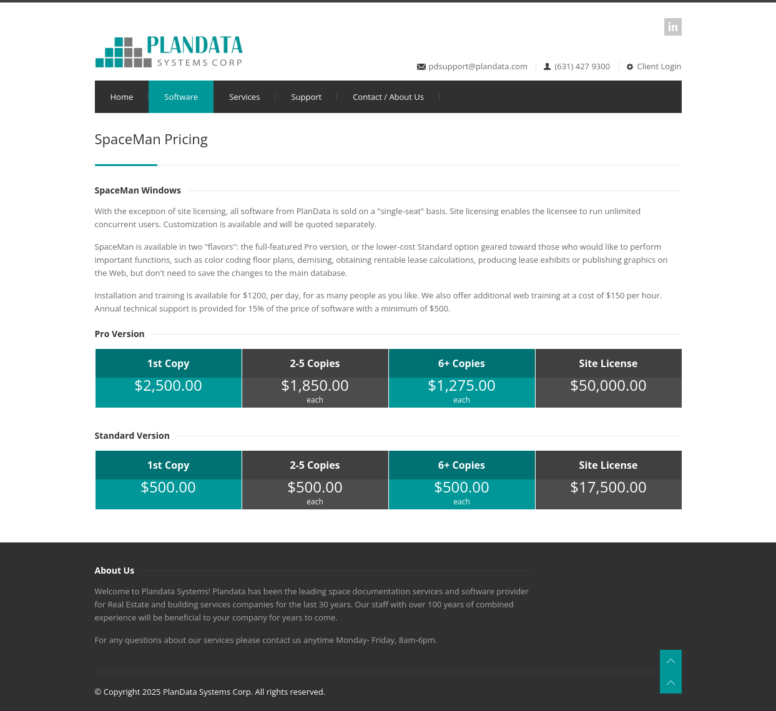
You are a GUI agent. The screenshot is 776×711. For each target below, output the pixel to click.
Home (122, 96)
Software (181, 96)
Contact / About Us (388, 96)
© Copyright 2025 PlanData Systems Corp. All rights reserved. (210, 691)
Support (306, 96)
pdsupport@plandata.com (478, 66)
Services (244, 96)
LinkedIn (673, 27)
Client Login (654, 66)
